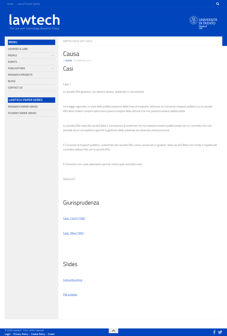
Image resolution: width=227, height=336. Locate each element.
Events (12, 61)
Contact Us (15, 87)
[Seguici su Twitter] (220, 332)
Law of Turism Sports (29, 3)
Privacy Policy (20, 334)
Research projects (20, 74)
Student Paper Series (22, 113)
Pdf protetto (70, 294)
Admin (68, 60)
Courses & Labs (18, 49)
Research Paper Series (23, 106)
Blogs (11, 81)
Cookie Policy (38, 334)
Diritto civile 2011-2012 (77, 41)
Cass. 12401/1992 (74, 218)
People (12, 55)
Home (10, 3)
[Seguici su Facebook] (214, 332)
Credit (51, 334)
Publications (16, 68)
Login (8, 334)
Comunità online (72, 280)
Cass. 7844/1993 (73, 233)
